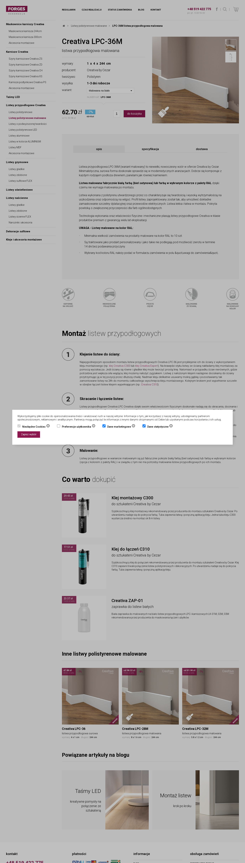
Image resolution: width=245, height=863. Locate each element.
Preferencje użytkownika (78, 427)
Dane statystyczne (160, 427)
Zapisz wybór (28, 434)
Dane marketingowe (121, 427)
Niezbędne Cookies (36, 427)
